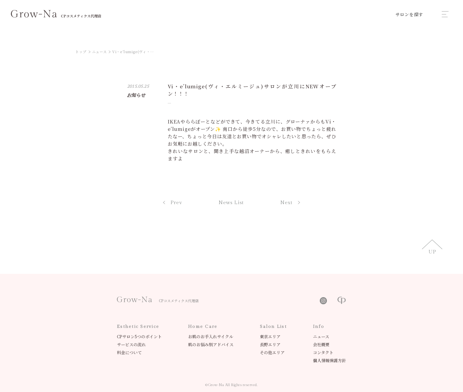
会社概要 (321, 344)
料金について (129, 352)
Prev (172, 203)
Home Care (202, 326)
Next (290, 203)
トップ (81, 51)
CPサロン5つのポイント (139, 336)
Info (318, 326)
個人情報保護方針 (329, 360)
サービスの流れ (131, 344)
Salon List (273, 326)
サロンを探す (409, 14)
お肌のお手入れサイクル (210, 336)
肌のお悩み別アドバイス (211, 344)
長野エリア (270, 344)
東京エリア (270, 336)
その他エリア (272, 352)
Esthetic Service (138, 326)
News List (231, 203)
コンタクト (323, 352)
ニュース (99, 51)
